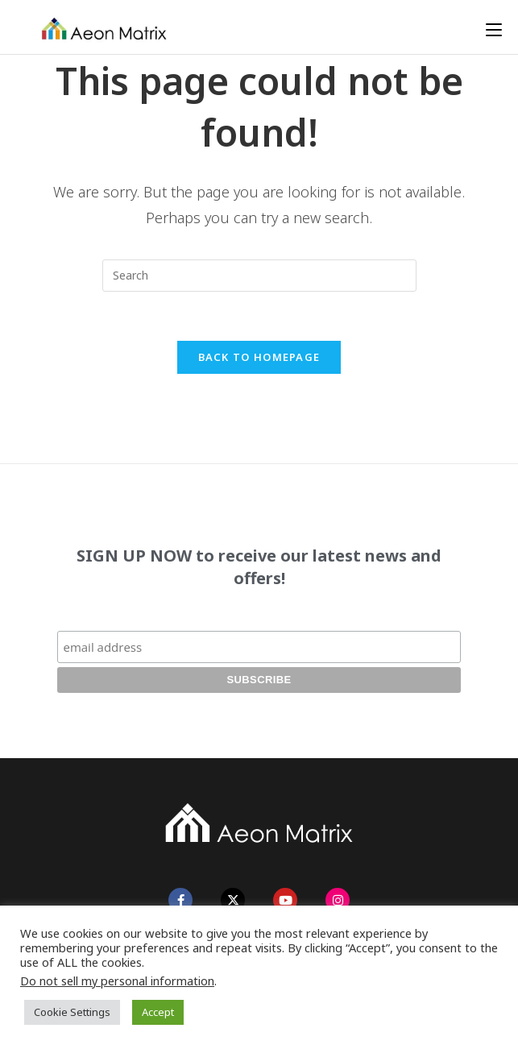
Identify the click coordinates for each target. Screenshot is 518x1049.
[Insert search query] (259, 275)
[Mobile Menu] (494, 30)
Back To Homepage (259, 357)
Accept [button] (158, 1012)
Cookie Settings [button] (72, 1012)
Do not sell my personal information (117, 980)
